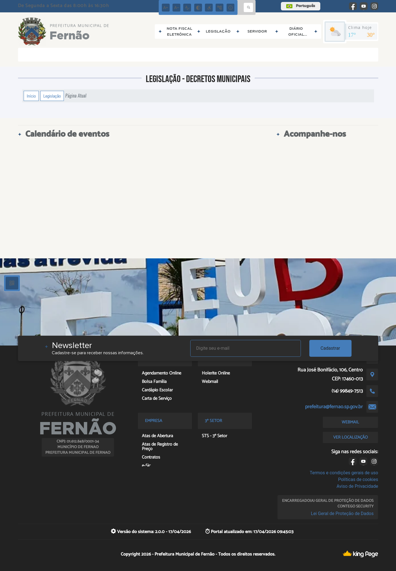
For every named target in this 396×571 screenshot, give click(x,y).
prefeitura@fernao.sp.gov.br (334, 407)
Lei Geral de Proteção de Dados (342, 513)
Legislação (52, 96)
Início (31, 96)
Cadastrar (330, 348)
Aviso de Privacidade (357, 486)
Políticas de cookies (358, 479)
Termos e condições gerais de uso (344, 472)
